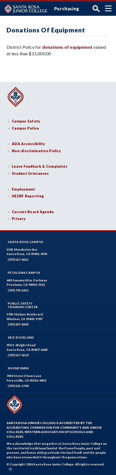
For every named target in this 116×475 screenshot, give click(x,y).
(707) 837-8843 (18, 324)
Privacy (18, 218)
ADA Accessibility (28, 144)
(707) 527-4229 (18, 355)
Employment (23, 189)
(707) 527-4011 (18, 259)
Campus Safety (26, 121)
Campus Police (25, 128)
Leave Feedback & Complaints (39, 166)
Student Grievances (30, 173)
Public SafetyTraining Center (23, 305)
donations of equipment (67, 47)
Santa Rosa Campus (26, 242)
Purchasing (66, 8)
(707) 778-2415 (18, 290)
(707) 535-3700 (18, 386)
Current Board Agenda (33, 212)
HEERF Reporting (28, 196)
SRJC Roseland (21, 337)
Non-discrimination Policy (36, 151)
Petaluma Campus (24, 272)
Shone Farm (18, 368)
